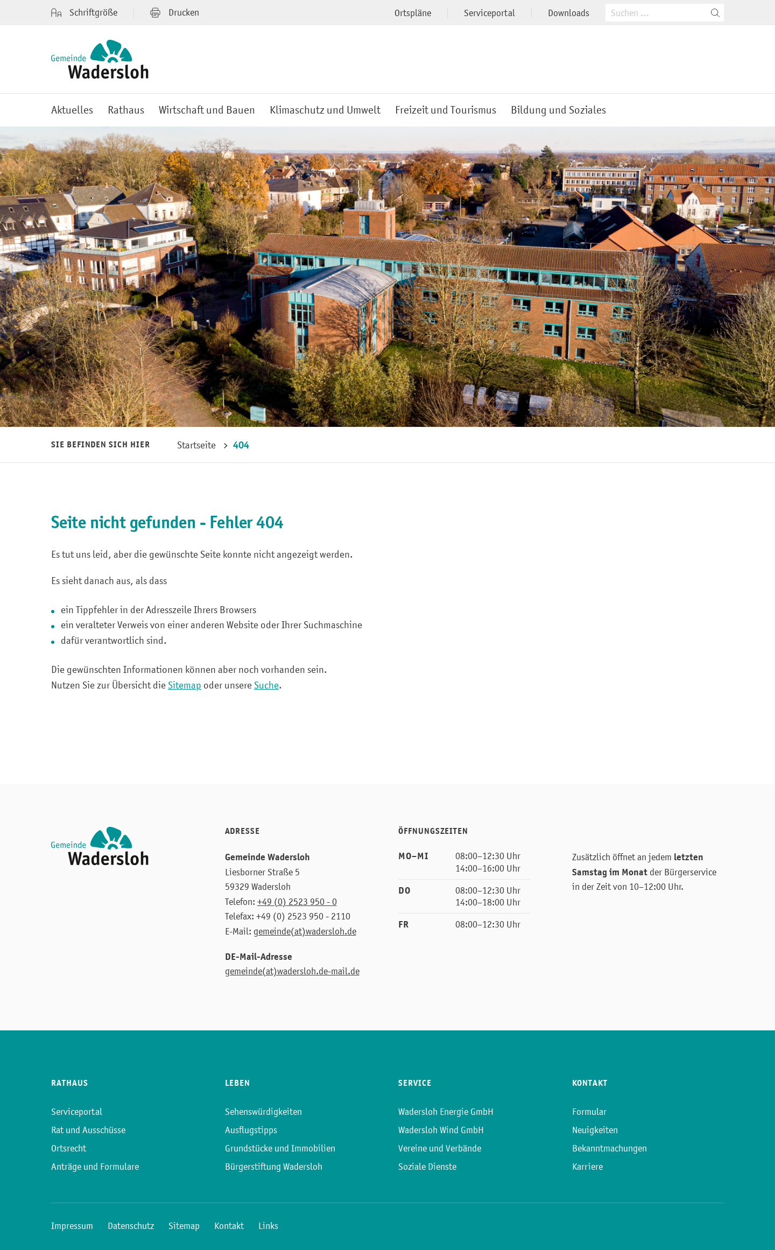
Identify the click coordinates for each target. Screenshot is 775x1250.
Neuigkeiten (595, 1130)
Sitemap (184, 685)
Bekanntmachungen (609, 1148)
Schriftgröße (84, 13)
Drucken (174, 12)
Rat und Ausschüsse (88, 1130)
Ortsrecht (68, 1148)
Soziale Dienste (427, 1166)
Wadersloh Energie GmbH (446, 1111)
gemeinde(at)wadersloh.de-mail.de (292, 971)
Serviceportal (489, 13)
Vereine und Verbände (439, 1148)
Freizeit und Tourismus (445, 110)
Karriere (587, 1166)
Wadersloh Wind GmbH (441, 1130)
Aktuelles (72, 110)
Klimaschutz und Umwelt (325, 110)
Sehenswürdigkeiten (263, 1111)
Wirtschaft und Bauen (207, 110)
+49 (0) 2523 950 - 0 (297, 901)
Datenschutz (131, 1225)
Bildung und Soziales (558, 110)
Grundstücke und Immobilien (280, 1148)
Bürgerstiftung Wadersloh (273, 1166)
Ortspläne (412, 13)
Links (268, 1225)
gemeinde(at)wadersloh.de (304, 931)
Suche (266, 685)
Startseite (196, 445)
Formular (589, 1111)
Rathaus (126, 110)
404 (241, 445)
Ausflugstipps (251, 1130)
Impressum (72, 1225)
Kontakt (229, 1225)
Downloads (568, 13)
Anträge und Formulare (95, 1166)
